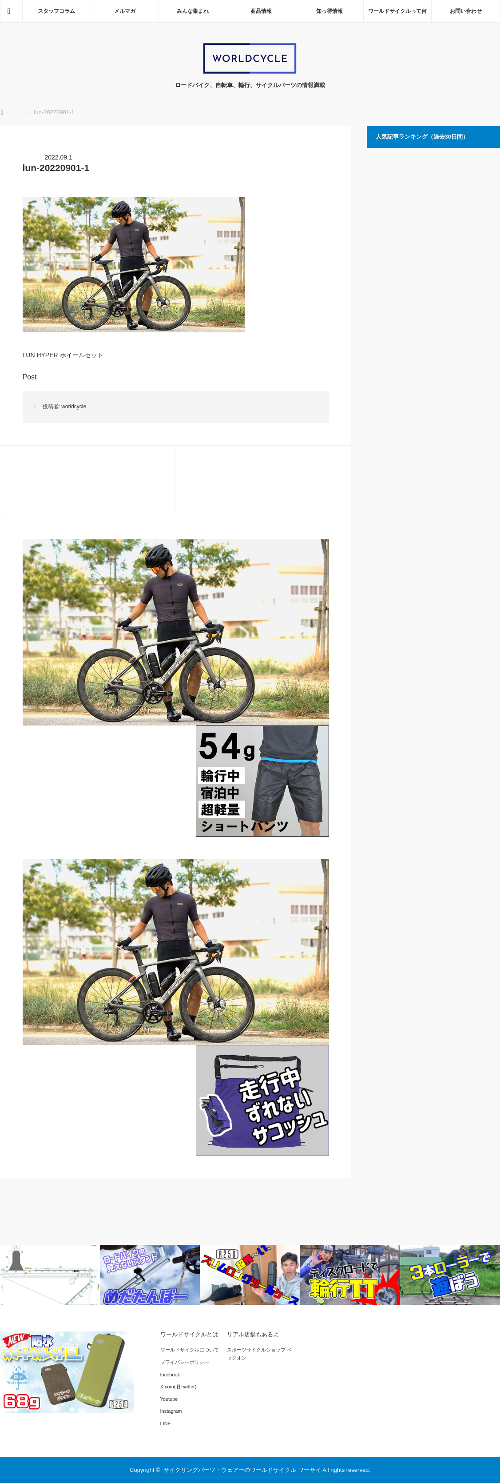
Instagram (171, 1411)
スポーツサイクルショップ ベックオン (259, 1353)
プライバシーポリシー (184, 1362)
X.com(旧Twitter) (178, 1386)
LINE (165, 1423)
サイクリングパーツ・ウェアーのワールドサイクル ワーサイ (242, 1470)
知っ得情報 (329, 11)
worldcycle (73, 406)
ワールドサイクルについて (189, 1349)
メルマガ (124, 11)
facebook (170, 1374)
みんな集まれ (193, 11)
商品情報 (261, 11)
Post (30, 377)
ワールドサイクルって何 (397, 11)
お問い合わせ (466, 11)
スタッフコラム (56, 11)
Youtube (169, 1399)
